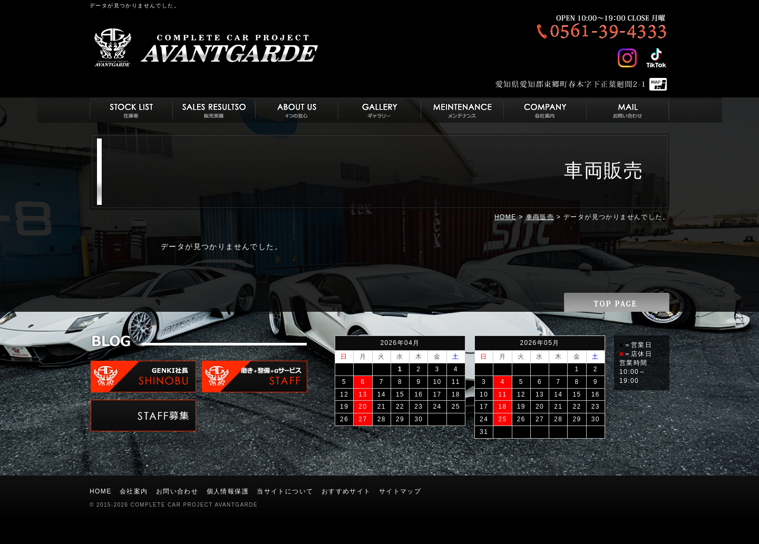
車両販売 (540, 217)
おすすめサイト (346, 491)
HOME (505, 217)
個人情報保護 (228, 491)
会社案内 (134, 491)
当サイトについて (285, 491)
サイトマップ (400, 491)
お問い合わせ (177, 491)
